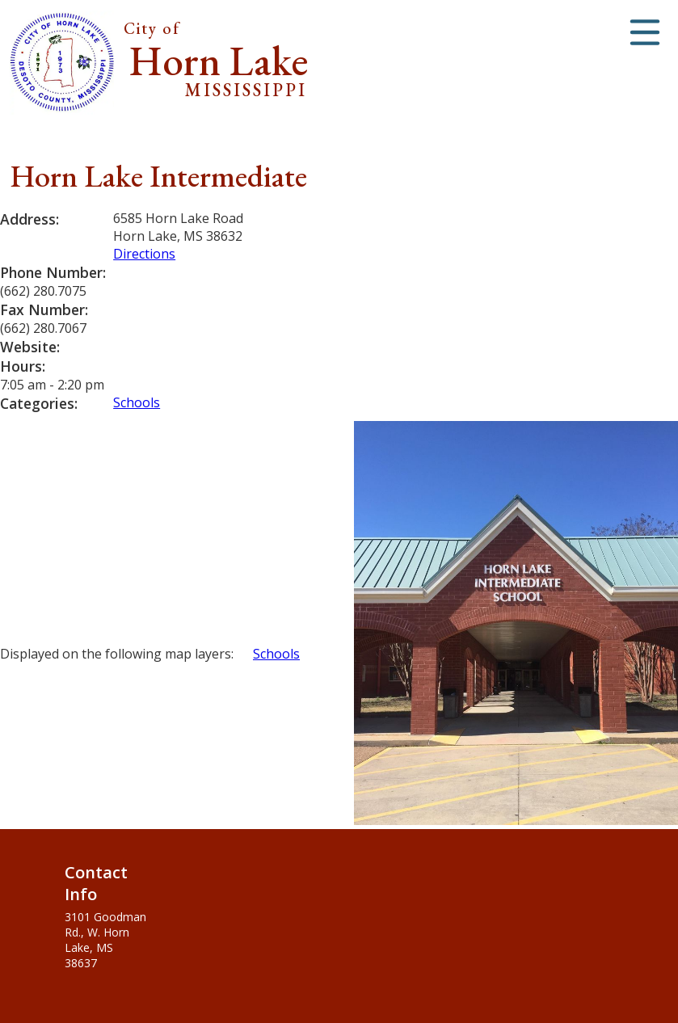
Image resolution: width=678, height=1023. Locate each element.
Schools (136, 402)
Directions (144, 254)
